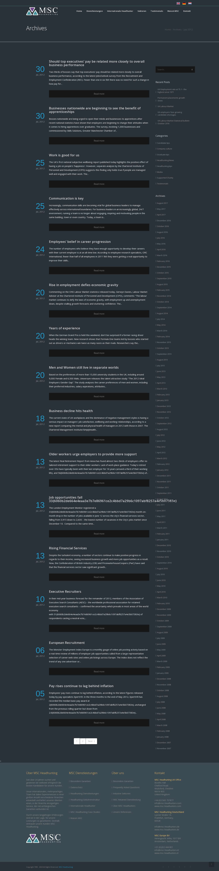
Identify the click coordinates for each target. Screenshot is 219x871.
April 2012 (161, 452)
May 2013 (161, 377)
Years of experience (64, 328)
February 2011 (163, 533)
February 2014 (163, 336)
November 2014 (164, 296)
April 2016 (161, 249)
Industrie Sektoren (121, 793)
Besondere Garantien (80, 781)
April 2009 (161, 655)
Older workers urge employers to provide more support (93, 454)
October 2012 (163, 417)
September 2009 (164, 626)
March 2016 (162, 255)
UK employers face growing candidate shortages (170, 113)
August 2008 (162, 696)
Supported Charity (165, 177)
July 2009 (161, 638)
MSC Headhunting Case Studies (85, 812)
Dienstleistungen (95, 11)
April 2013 (161, 383)
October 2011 (163, 487)
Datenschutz (76, 787)
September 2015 (164, 278)
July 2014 (161, 319)
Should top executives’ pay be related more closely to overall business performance (96, 63)
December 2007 (164, 742)
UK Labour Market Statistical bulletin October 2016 (173, 122)
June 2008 (161, 707)
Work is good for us (64, 155)
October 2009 (163, 620)
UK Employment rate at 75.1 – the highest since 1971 (172, 90)
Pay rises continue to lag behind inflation (81, 686)
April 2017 (161, 214)
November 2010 (164, 551)
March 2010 (162, 597)
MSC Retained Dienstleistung (126, 799)
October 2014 (163, 301)
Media (160, 172)
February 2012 (163, 464)
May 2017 (161, 209)
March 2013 (162, 388)
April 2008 (161, 719)
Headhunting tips (164, 166)
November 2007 (164, 748)
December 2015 (164, 267)
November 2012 (164, 412)
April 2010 (161, 591)
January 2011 (162, 539)
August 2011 (162, 499)
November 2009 (164, 615)
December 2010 (164, 545)
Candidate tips (163, 143)
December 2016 (164, 220)
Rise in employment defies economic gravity (83, 285)
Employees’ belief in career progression (80, 241)
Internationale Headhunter (120, 11)
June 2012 (161, 441)
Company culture (164, 148)
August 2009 (162, 632)
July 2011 (161, 504)
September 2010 (164, 562)
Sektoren (142, 11)
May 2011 (161, 516)
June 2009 (161, 644)
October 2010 (163, 557)
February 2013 (163, 394)
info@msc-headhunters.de (167, 826)
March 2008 (162, 725)
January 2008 (162, 737)
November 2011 (164, 481)
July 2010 (161, 574)
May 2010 (161, 586)
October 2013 (163, 348)
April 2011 (161, 522)
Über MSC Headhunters (124, 805)
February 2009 (163, 667)
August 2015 (162, 284)
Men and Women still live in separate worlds (84, 367)
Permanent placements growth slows (171, 99)
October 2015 (163, 272)
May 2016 (161, 243)
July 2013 (161, 365)
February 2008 (163, 731)
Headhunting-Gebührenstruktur (85, 799)
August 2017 (162, 203)
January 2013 (162, 400)
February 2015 (163, 290)
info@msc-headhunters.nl (167, 850)
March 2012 (162, 458)
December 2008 (164, 678)
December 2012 (164, 406)
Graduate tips (163, 154)
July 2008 (161, 702)
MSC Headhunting (66, 867)
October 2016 (163, 226)
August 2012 (162, 429)
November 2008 (164, 684)
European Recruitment (67, 642)
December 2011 (164, 475)
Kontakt (187, 11)
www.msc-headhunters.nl (166, 853)
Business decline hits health (71, 411)
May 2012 (161, 446)
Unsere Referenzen (122, 812)
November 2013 (164, 342)
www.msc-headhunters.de (167, 829)
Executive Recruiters (65, 591)
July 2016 (161, 238)
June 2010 (161, 580)
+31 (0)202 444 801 (164, 847)
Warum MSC (173, 11)
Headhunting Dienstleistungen (84, 793)
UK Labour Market (166, 106)
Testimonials (157, 11)
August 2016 (162, 232)
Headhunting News (165, 160)
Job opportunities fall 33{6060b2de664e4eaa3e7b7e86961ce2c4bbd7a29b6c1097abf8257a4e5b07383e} (113, 499)
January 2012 (162, 470)
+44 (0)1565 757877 (164, 800)
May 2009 (161, 649)
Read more (99, 93)
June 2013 (161, 371)
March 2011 (162, 528)
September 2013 (164, 354)
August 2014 (162, 313)
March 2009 (162, 661)
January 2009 (162, 673)
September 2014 (164, 307)
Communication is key (66, 198)
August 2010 (162, 568)
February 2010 (163, 603)
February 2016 (163, 261)
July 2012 (161, 435)
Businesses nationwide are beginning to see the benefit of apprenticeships (95, 110)
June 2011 (161, 510)
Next (91, 741)
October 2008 (163, 690)
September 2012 (164, 423)
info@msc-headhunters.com (168, 803)
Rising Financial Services (68, 548)
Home (79, 11)
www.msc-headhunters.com (168, 806)
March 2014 (162, 330)
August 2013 (162, 359)
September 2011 (164, 493)
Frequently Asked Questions (126, 787)
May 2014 (161, 325)
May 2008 (161, 713)
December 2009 (164, 609)
